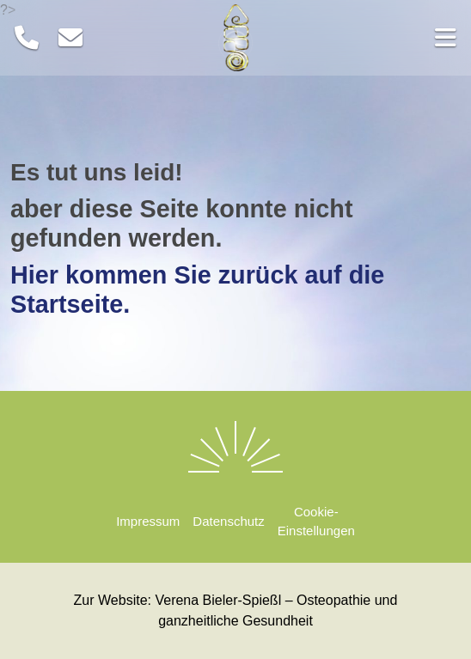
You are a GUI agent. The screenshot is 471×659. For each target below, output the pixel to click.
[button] (389, 38)
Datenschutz (228, 521)
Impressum (148, 521)
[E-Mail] (70, 38)
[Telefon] (27, 38)
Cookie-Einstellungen (316, 521)
